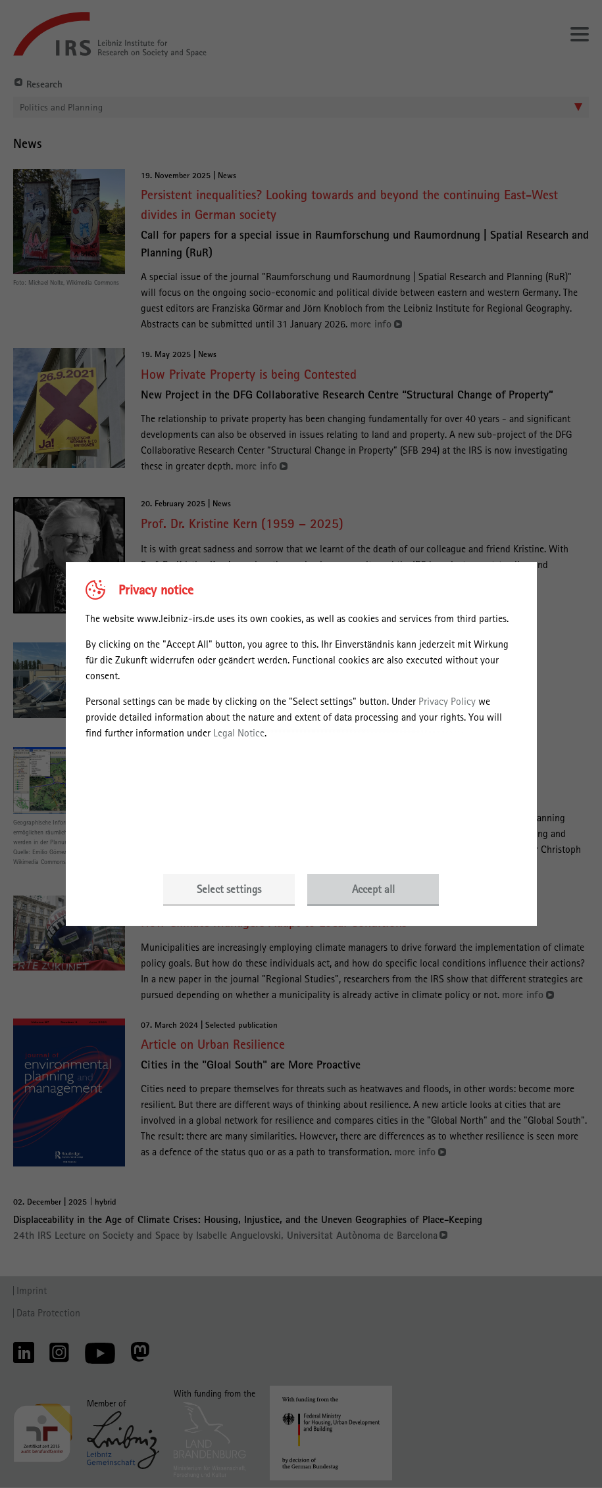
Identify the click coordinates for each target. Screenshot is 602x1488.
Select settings (229, 889)
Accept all (373, 889)
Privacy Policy (447, 701)
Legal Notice (238, 733)
